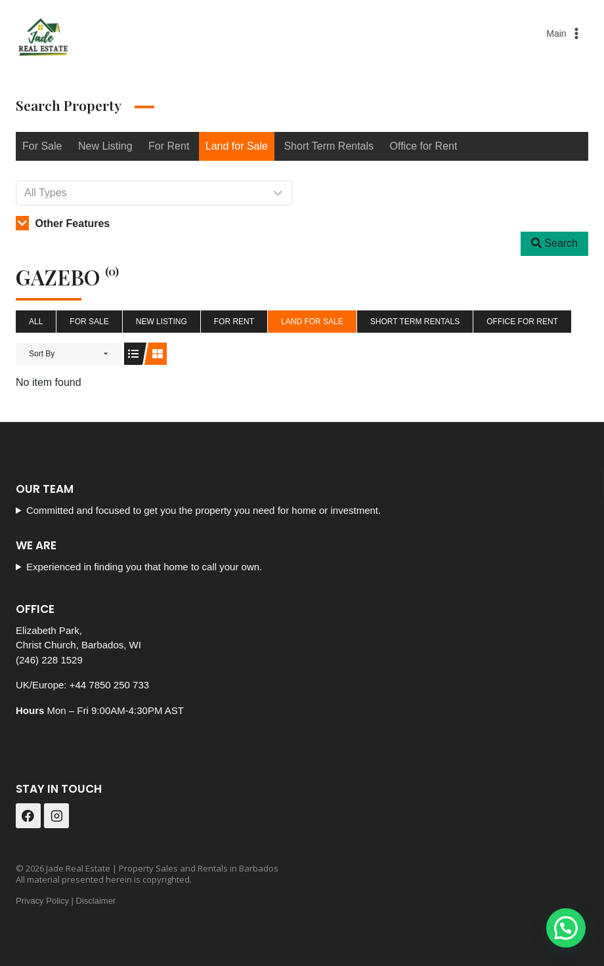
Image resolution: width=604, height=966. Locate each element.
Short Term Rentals (329, 146)
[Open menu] (564, 33)
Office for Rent (424, 146)
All (36, 321)
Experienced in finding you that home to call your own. (144, 566)
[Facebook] (28, 815)
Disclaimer (96, 901)
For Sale (42, 146)
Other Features (63, 223)
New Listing (105, 146)
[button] (566, 928)
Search (554, 243)
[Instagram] (56, 815)
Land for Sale (236, 146)
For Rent (168, 146)
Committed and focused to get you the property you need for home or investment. (203, 510)
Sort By (41, 353)
